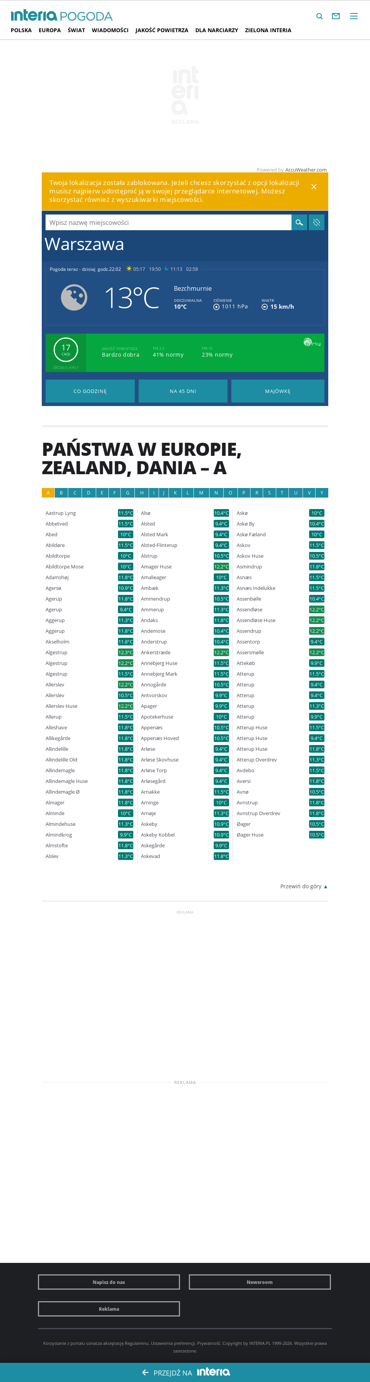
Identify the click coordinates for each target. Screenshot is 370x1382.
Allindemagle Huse (67, 781)
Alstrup (149, 556)
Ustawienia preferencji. (173, 1343)
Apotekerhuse (157, 717)
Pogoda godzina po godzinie (90, 391)
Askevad (150, 856)
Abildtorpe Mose (64, 567)
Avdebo (245, 770)
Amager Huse (156, 567)
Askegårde (153, 845)
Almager (55, 803)
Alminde (55, 813)
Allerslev (55, 685)
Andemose (153, 631)
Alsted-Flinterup (159, 545)
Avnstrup (247, 803)
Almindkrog (59, 835)
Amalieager (153, 577)
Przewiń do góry (300, 886)
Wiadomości (110, 30)
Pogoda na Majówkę (277, 391)
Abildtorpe (58, 556)
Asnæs (244, 577)
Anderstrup (154, 642)
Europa (50, 30)
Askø (242, 513)
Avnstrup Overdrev (258, 813)
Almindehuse (60, 824)
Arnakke (150, 792)
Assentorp (248, 642)
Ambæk (150, 588)
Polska (21, 30)
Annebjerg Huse (159, 663)
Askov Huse (250, 556)
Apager (149, 706)
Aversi (243, 781)
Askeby (149, 824)
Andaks (149, 620)
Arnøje (148, 813)
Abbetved (57, 524)
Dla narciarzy (216, 30)
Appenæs (151, 727)
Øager (243, 824)
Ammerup (152, 609)
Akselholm (57, 642)
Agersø (53, 588)
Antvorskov (154, 695)
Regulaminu (137, 1343)
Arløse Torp (154, 770)
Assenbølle (249, 599)
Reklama (109, 1309)
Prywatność (208, 1343)
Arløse (148, 749)
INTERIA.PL (260, 1343)
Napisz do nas (109, 1282)
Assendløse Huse (256, 620)
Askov (243, 545)
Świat (76, 30)
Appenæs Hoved (160, 738)
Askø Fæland (251, 534)
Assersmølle (250, 652)
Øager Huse (250, 835)
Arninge (150, 803)
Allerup (54, 717)
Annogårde (153, 685)
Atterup (245, 674)
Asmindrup (249, 567)
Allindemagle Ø (63, 792)
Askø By (246, 524)
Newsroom (260, 1282)
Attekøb (246, 663)
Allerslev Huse (61, 706)
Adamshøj (57, 577)
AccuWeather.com (306, 169)
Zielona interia (268, 30)
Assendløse (249, 609)
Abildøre (55, 545)
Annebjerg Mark (159, 674)
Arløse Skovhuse (159, 760)
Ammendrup (155, 599)
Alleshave (56, 727)
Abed (51, 534)
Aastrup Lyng (61, 513)
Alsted (148, 524)
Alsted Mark (154, 534)
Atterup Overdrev (257, 760)
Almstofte (57, 845)
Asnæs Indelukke (256, 588)
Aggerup (55, 620)
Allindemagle (60, 770)
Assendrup (249, 631)
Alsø (146, 513)
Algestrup (56, 652)
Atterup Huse (252, 727)
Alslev (52, 856)
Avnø (243, 792)
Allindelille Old (61, 760)
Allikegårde (58, 738)
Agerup (54, 599)
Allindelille (57, 749)
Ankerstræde (155, 652)
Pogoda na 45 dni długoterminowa (183, 391)
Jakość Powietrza (162, 30)
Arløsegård (153, 781)
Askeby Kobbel (158, 835)
